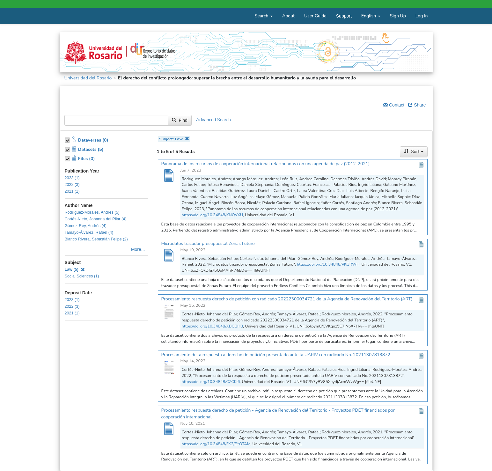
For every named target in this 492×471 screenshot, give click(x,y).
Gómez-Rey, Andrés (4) (85, 226)
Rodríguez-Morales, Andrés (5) (92, 212)
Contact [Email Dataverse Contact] (393, 104)
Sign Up (398, 16)
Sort (413, 152)
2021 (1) (72, 191)
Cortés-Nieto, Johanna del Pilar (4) (96, 219)
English (370, 16)
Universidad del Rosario (88, 78)
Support (344, 15)
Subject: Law (174, 139)
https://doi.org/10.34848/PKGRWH (328, 264)
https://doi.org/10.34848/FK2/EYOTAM (216, 443)
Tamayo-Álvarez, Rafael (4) (89, 232)
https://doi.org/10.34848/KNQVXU (212, 214)
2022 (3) (72, 184)
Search (264, 16)
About (288, 16)
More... (138, 249)
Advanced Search (213, 120)
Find (179, 120)
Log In (421, 16)
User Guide (315, 16)
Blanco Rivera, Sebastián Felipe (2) (96, 239)
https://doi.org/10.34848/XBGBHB (212, 326)
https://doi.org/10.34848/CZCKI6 (211, 381)
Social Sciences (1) (82, 276)
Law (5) (75, 269)
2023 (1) (72, 178)
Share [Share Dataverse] (417, 104)
